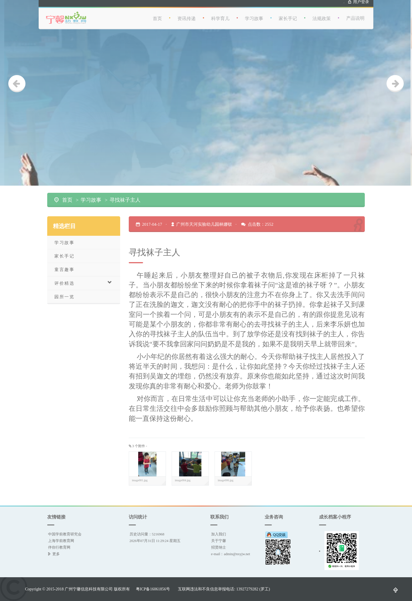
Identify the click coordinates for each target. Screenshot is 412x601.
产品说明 (355, 14)
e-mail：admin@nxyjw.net (230, 554)
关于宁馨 (218, 541)
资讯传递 (186, 14)
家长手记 (288, 14)
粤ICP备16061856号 (153, 589)
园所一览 (64, 296)
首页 (157, 14)
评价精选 (83, 282)
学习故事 (254, 14)
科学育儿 (220, 14)
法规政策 (321, 14)
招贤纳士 (218, 547)
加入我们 (218, 534)
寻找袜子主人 (125, 200)
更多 (56, 554)
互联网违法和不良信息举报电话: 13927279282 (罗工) (224, 589)
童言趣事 (64, 269)
